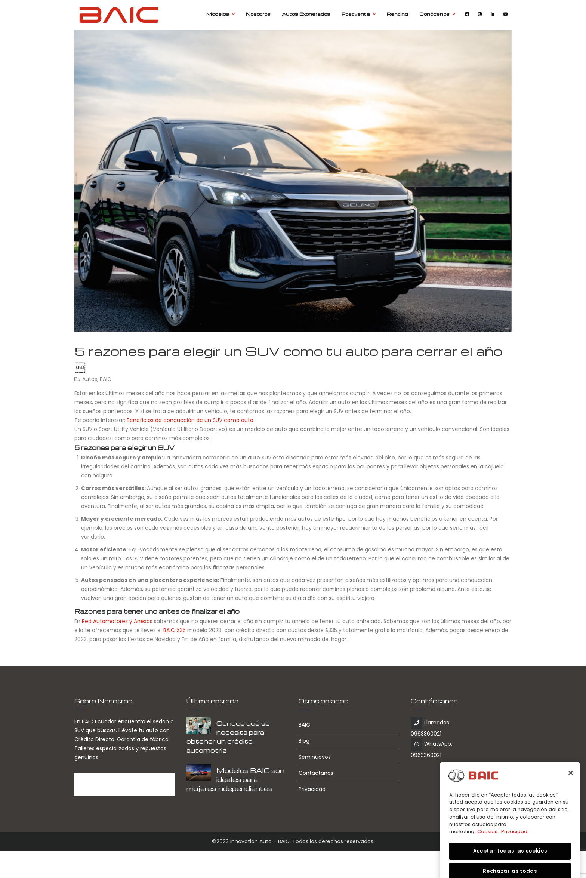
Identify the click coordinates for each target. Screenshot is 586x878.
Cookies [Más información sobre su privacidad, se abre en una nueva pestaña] (487, 844)
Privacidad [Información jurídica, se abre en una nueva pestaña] (514, 844)
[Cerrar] (570, 785)
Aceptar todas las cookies (510, 864)
